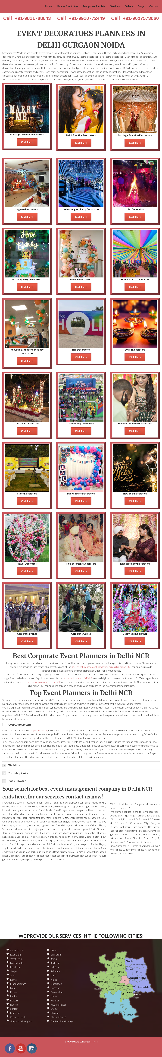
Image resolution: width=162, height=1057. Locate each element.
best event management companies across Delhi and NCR (102, 666)
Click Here (27, 141)
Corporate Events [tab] (16, 724)
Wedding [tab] (11, 765)
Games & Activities (67, 6)
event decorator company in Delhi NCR (40, 682)
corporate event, (39, 730)
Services (115, 6)
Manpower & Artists (94, 6)
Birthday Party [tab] (15, 773)
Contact (153, 6)
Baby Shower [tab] (14, 781)
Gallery (129, 6)
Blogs (141, 6)
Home (48, 6)
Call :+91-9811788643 (27, 18)
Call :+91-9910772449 (81, 18)
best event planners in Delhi (77, 678)
